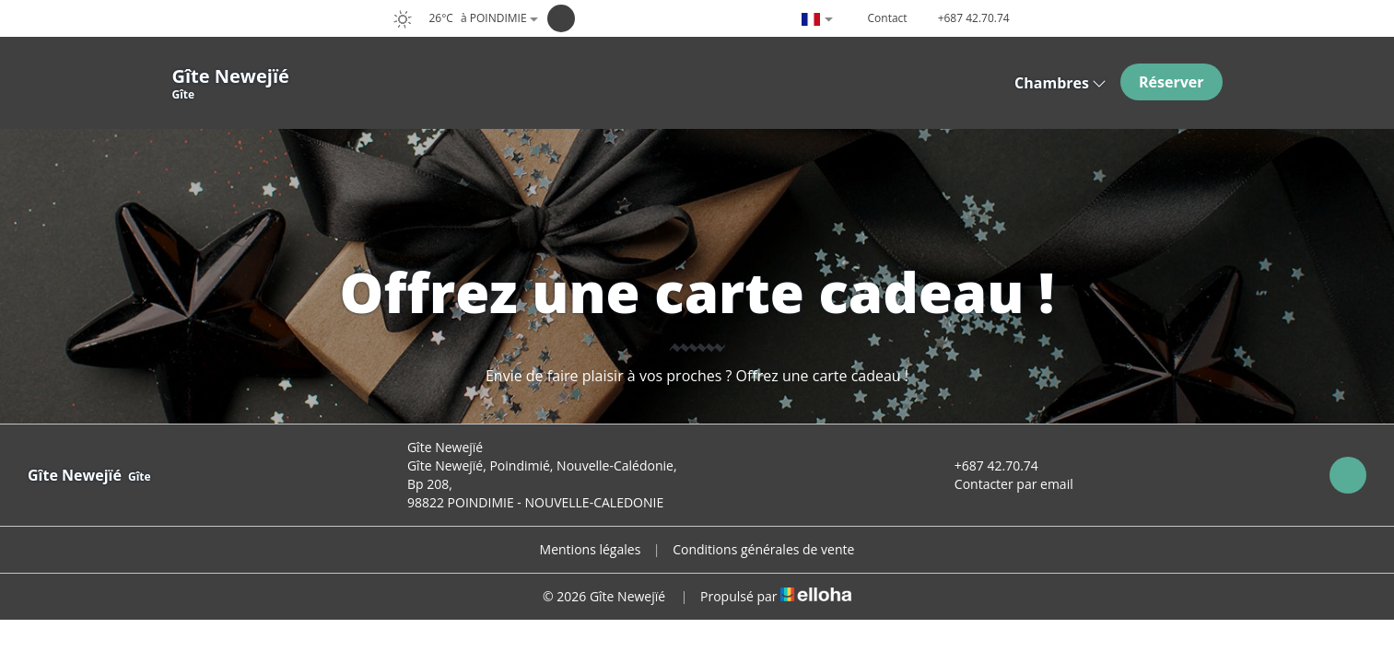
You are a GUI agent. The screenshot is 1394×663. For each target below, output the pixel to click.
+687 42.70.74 (985, 465)
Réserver (1171, 82)
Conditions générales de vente (763, 549)
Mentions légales (590, 549)
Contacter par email (1003, 484)
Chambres (1060, 83)
